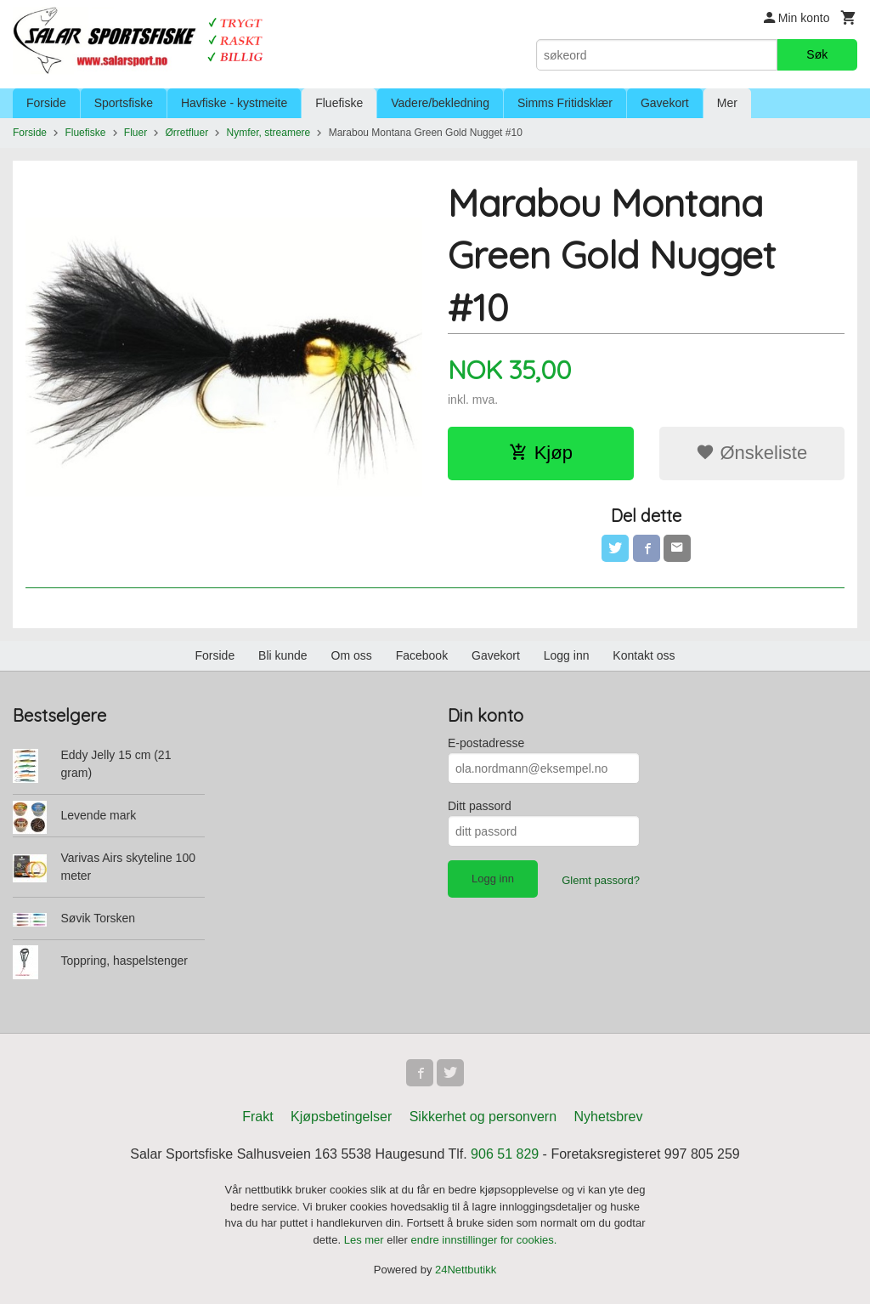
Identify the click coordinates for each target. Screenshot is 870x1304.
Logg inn (567, 655)
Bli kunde (283, 655)
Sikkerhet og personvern (483, 1116)
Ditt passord (479, 806)
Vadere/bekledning (440, 103)
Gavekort (665, 103)
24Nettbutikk (465, 1269)
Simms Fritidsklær (565, 103)
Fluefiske (339, 103)
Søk (817, 54)
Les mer (365, 1239)
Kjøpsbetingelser (341, 1116)
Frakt (257, 1116)
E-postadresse (486, 743)
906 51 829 (505, 1154)
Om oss (351, 655)
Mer (727, 103)
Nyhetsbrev (608, 1116)
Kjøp (541, 452)
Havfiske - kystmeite (234, 103)
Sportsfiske (123, 103)
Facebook (422, 655)
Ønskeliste (751, 452)
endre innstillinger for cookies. (483, 1239)
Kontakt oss (644, 655)
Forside (46, 103)
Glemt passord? (601, 880)
